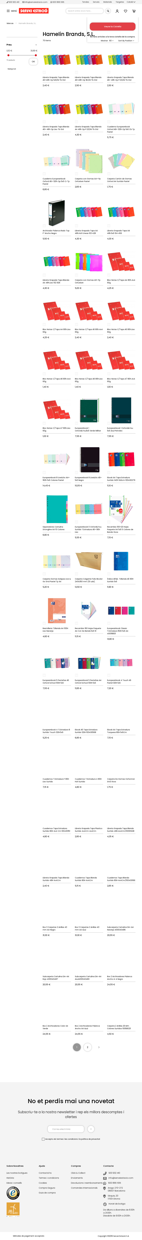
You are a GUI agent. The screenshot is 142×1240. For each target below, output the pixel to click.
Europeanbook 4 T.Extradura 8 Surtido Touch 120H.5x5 (56, 731)
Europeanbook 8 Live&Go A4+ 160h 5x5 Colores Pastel (56, 478)
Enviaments (77, 1177)
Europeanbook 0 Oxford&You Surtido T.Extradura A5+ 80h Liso (88, 529)
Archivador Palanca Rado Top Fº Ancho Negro (56, 232)
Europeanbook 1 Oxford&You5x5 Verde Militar (88, 429)
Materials (107, 2)
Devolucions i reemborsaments (87, 1182)
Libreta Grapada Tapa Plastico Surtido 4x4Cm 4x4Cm (88, 829)
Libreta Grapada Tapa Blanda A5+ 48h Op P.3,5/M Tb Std (120, 78)
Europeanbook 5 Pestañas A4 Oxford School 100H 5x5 (88, 681)
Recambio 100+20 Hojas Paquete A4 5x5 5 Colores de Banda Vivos (120, 529)
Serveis (96, 2)
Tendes (85, 2)
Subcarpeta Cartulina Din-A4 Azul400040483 (88, 977)
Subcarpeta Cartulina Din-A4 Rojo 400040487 (56, 977)
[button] (131, 2)
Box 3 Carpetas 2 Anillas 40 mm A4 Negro (55, 928)
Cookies (43, 1182)
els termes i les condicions (66, 1139)
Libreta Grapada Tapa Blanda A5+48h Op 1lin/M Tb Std (88, 78)
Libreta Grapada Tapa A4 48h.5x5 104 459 (118, 232)
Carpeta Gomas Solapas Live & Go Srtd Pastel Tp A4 (57, 580)
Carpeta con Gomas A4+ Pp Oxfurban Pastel (88, 180)
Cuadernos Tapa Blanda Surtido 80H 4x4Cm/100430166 (121, 879)
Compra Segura (47, 1187)
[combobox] (84, 11)
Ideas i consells (14, 1182)
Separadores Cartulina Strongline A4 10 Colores (53, 528)
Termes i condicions (49, 1177)
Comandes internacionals (84, 1187)
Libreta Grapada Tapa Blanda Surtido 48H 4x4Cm (56, 879)
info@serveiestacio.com (34, 2)
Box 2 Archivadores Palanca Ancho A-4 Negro (119, 977)
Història (10, 1177)
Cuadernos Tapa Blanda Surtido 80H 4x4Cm (86, 879)
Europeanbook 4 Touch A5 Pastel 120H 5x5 (119, 681)
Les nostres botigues (17, 1172)
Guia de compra (47, 1192)
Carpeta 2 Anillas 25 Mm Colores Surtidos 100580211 (119, 1027)
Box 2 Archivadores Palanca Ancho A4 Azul (87, 1027)
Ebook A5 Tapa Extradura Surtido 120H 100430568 (86, 731)
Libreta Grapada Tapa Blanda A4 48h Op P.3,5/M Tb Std (88, 128)
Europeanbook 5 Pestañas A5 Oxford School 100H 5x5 (56, 681)
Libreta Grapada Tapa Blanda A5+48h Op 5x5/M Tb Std (56, 78)
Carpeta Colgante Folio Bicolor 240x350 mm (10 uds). (89, 580)
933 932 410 (13, 2)
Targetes (120, 2)
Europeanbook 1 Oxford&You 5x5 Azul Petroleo (120, 429)
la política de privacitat (89, 1139)
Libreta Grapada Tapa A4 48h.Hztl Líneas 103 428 (86, 232)
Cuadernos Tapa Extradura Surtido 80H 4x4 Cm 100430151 (56, 829)
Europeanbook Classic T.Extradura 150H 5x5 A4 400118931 (117, 631)
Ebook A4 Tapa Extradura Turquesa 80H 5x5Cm (118, 731)
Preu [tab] (9, 44)
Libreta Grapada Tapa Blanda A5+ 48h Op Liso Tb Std (56, 128)
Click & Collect (78, 1172)
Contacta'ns (45, 1172)
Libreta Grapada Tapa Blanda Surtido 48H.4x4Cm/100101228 (120, 829)
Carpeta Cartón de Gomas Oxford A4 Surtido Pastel (119, 180)
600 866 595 (57, 2)
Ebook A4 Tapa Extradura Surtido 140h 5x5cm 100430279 (121, 478)
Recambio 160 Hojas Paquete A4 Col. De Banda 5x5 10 (88, 629)
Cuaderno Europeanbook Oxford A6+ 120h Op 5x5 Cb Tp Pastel (121, 129)
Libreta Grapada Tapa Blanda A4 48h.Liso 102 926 (56, 281)
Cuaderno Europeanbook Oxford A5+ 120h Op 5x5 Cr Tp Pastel (56, 181)
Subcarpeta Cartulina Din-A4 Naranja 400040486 (120, 928)
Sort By (121, 40)
